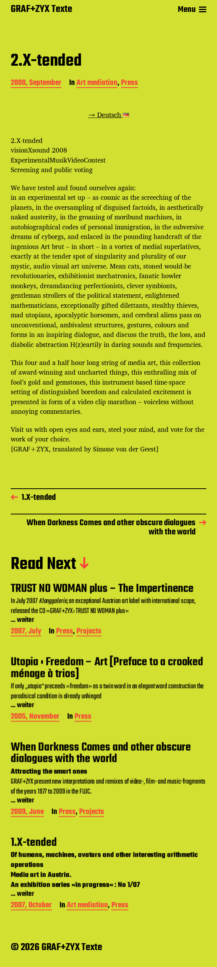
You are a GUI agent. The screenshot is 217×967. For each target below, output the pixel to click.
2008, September (36, 83)
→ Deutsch (108, 114)
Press (129, 83)
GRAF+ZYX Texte (41, 9)
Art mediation (97, 83)
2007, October (31, 925)
